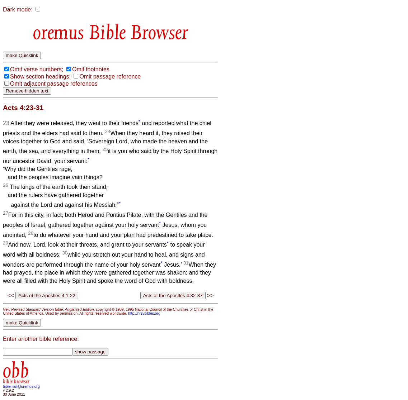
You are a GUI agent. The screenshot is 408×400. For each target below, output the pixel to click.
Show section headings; (40, 76)
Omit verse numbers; (36, 69)
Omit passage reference (110, 76)
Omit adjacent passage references (54, 84)
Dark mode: (18, 9)
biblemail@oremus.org (21, 387)
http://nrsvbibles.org (144, 313)
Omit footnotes (90, 69)
